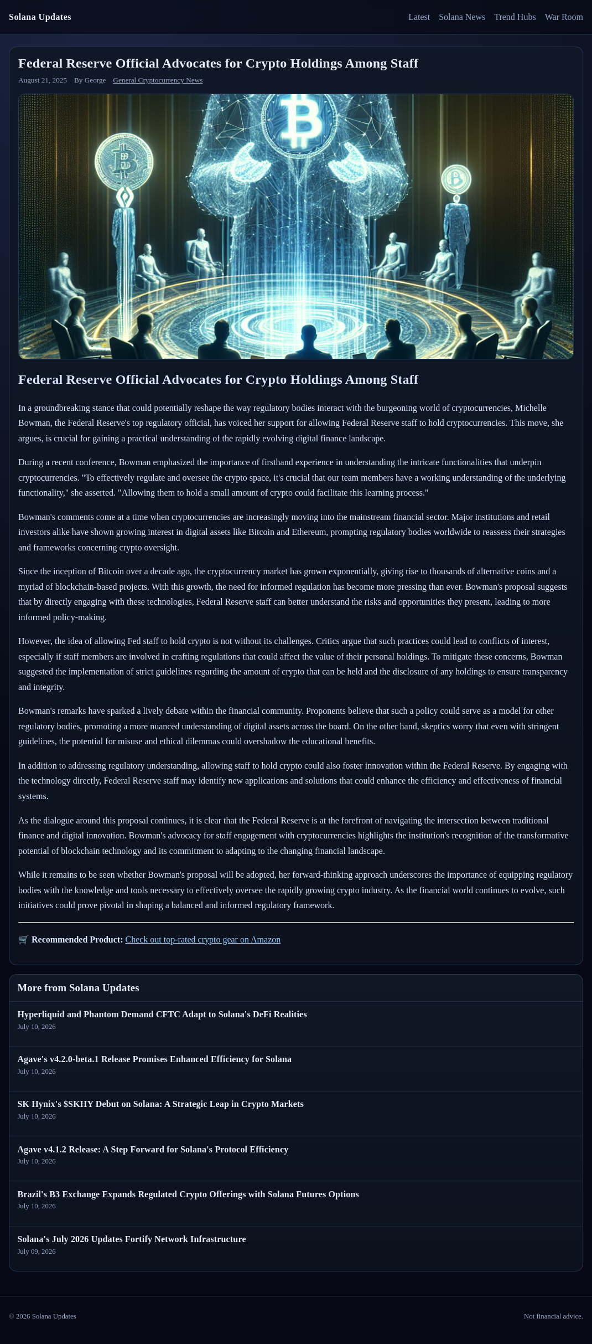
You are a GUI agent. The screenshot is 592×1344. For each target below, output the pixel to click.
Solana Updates (40, 17)
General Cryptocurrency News (157, 80)
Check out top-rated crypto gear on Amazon (203, 939)
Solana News (462, 17)
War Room (564, 17)
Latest (419, 17)
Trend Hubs (515, 17)
